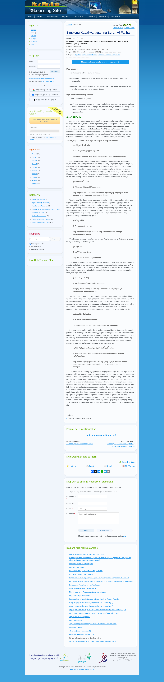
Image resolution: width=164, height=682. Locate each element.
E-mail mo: (71, 503)
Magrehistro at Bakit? (48, 81)
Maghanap (103, 16)
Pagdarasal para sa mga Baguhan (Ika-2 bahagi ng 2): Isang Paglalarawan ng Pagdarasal (101, 581)
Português (34, 41)
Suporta (39, 16)
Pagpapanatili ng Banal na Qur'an (81, 564)
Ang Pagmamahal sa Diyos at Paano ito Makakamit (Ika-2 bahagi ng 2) (94, 613)
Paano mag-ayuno (75, 620)
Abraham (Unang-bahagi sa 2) (80, 631)
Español (33, 36)
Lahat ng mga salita (36, 244)
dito (124, 536)
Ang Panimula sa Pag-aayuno (79, 617)
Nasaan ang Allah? (76, 627)
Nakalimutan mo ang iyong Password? (42, 78)
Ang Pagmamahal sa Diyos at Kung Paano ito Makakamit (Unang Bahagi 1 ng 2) (97, 610)
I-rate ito (71, 466)
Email (31, 61)
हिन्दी (32, 44)
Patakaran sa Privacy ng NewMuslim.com (82, 669)
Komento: (70, 514)
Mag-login (54, 71)
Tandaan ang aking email (38, 75)
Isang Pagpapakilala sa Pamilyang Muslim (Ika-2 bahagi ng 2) (91, 606)
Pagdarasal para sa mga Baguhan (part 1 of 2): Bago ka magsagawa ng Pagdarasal (99, 578)
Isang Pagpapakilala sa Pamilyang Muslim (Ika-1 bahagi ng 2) (91, 603)
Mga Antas (78, 16)
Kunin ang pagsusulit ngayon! (100, 435)
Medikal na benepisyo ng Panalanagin (82, 588)
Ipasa (86, 530)
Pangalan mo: (71, 497)
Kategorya (91, 16)
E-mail (108, 466)
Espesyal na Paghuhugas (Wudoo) (81, 574)
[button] (30, 154)
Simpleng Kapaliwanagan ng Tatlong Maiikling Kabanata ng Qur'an (121, 445)
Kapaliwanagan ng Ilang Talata (109, 55)
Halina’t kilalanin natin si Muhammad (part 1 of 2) (86, 554)
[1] (67, 418)
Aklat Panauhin (116, 16)
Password (32, 66)
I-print (90, 466)
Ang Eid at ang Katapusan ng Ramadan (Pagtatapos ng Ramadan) (93, 624)
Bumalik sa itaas (127, 462)
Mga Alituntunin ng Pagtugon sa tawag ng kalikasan (87, 592)
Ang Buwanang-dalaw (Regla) (79, 595)
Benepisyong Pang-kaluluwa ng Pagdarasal (84, 585)
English (33, 30)
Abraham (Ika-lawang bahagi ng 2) (79, 444)
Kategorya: (70, 55)
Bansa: (69, 508)
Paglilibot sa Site (52, 16)
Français (33, 38)
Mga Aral (78, 55)
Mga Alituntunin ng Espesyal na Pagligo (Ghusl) (86, 571)
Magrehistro (66, 16)
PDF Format (128, 466)
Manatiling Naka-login (37, 72)
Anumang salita (35, 247)
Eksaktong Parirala (36, 249)
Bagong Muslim (46, 8)
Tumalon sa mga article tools (124, 28)
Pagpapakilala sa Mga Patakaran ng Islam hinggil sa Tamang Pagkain (94, 599)
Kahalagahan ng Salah (77, 567)
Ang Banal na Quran (89, 55)
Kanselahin (104, 530)
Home (30, 16)
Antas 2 (69, 25)
